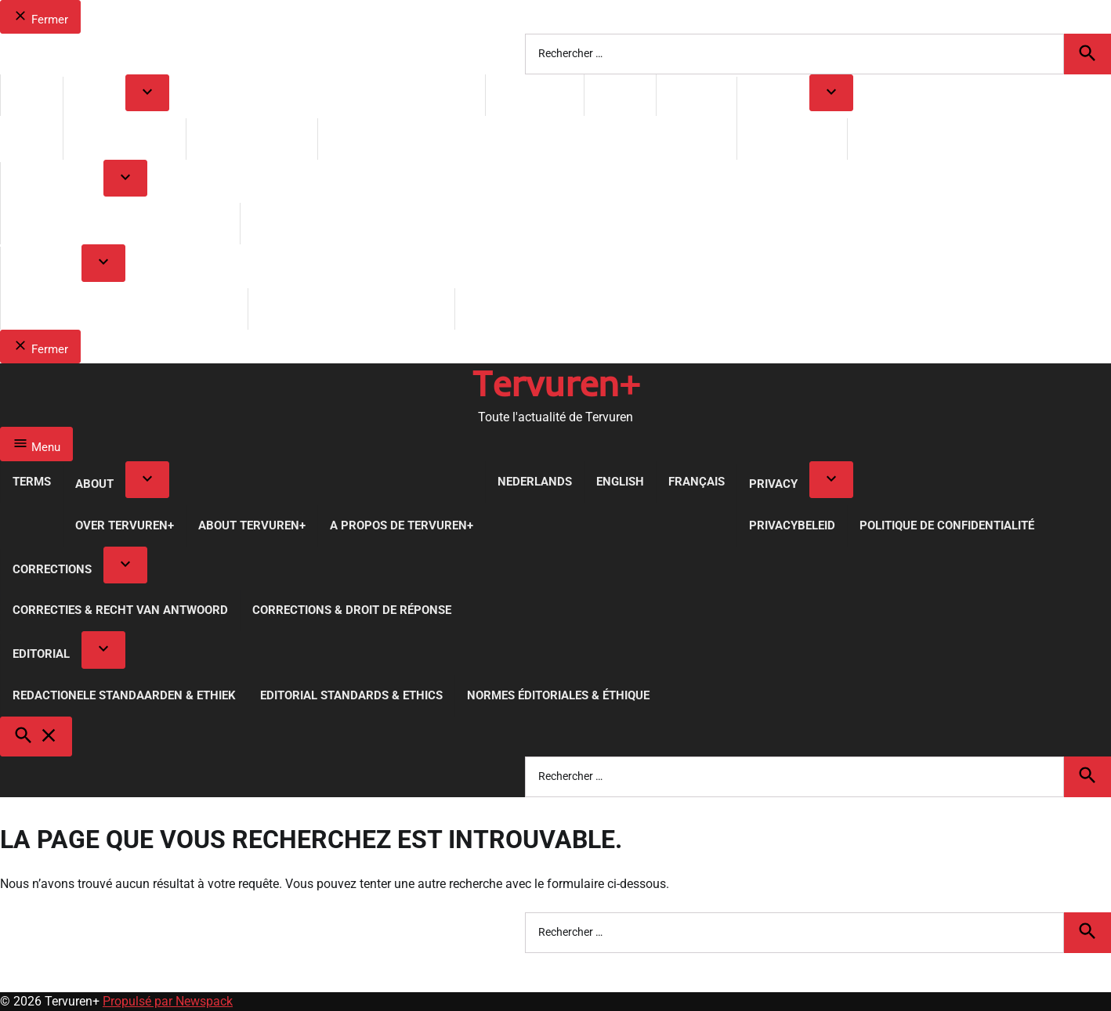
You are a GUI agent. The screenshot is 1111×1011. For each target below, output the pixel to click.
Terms (32, 95)
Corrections (52, 182)
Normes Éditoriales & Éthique (558, 308)
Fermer (40, 17)
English (620, 95)
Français (696, 95)
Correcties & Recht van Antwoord (120, 223)
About (94, 97)
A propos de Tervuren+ (401, 139)
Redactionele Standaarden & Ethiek (124, 308)
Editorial (41, 267)
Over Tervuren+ (124, 139)
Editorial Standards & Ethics (351, 308)
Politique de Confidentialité (946, 139)
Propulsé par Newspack (168, 1001)
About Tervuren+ (252, 139)
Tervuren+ (556, 383)
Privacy (773, 97)
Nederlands (535, 95)
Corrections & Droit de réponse (351, 223)
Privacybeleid (792, 139)
